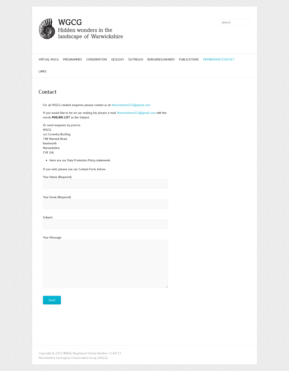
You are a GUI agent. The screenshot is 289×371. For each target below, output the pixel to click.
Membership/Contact (219, 59)
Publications (189, 59)
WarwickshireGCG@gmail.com (131, 105)
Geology (117, 59)
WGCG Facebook (196, 22)
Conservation (96, 59)
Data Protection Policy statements (88, 160)
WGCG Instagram (216, 22)
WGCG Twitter (203, 22)
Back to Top (283, 365)
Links (42, 71)
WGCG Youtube (209, 22)
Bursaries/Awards (161, 59)
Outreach (135, 59)
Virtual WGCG (49, 59)
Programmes (72, 59)
